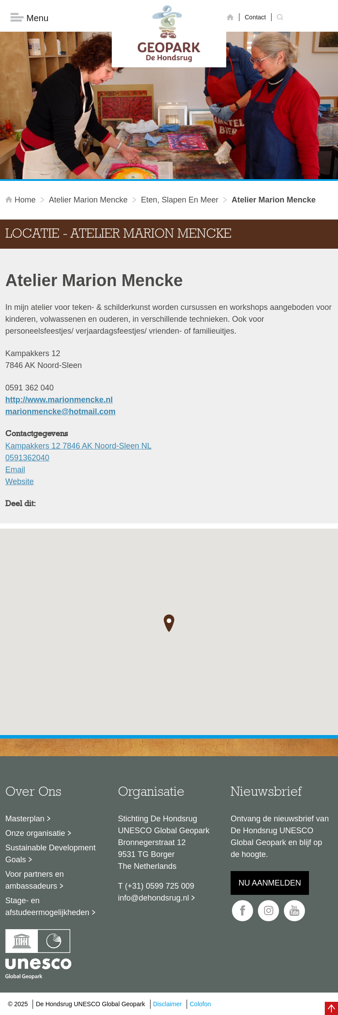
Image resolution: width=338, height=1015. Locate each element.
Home (21, 199)
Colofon (200, 1004)
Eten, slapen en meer (179, 199)
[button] (169, 623)
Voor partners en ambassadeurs (34, 880)
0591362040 (27, 457)
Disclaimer (167, 1004)
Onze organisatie (35, 833)
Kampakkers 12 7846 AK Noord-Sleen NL (78, 445)
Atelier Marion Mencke (88, 199)
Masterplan (24, 818)
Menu (29, 18)
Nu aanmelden (270, 883)
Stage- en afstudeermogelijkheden (47, 906)
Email (15, 469)
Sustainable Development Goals (50, 853)
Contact (255, 17)
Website (19, 481)
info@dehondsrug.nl (153, 898)
